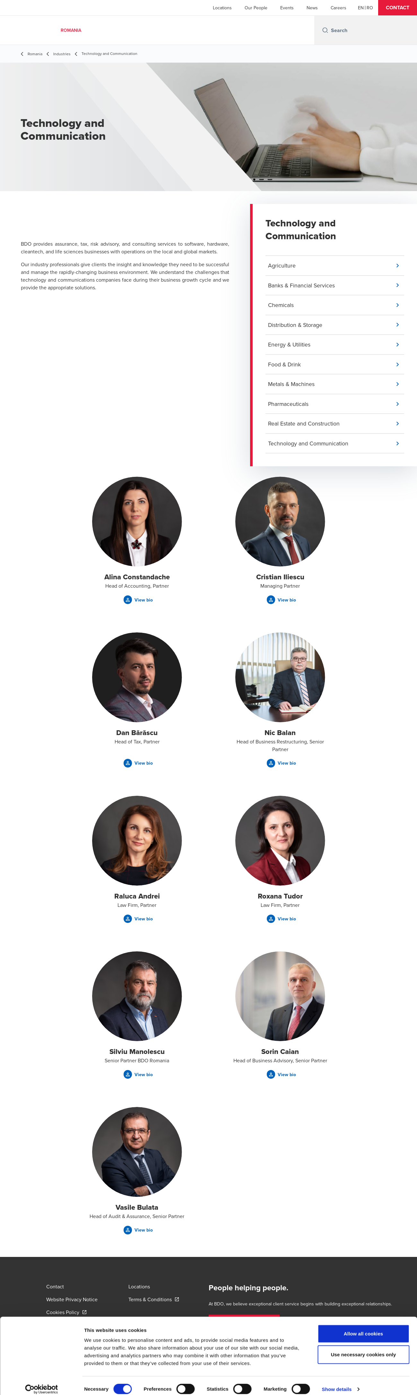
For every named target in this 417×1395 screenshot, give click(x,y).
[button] (397, 7)
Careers (338, 7)
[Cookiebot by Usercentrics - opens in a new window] (41, 1382)
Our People (256, 7)
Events (287, 7)
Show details (337, 1382)
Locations (222, 7)
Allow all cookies (363, 1326)
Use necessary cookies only (363, 1348)
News (312, 7)
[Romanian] (370, 8)
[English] (361, 8)
